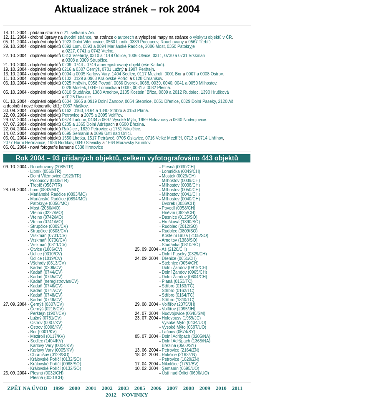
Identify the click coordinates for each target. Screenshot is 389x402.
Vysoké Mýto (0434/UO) (184, 322)
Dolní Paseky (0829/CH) (184, 254)
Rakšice (69, 129)
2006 (156, 388)
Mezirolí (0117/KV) (47, 336)
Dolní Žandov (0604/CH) (184, 277)
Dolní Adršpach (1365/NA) (186, 341)
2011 (237, 388)
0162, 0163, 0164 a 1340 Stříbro (92, 110)
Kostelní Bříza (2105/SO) (185, 235)
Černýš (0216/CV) (47, 309)
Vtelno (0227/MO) (46, 212)
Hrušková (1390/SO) (181, 222)
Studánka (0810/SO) (181, 244)
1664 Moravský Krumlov (128, 142)
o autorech (124, 37)
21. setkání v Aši (79, 32)
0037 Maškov (75, 106)
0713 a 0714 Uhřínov (203, 138)
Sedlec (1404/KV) (46, 341)
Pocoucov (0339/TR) (49, 180)
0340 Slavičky (88, 142)
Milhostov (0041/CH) (181, 194)
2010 (221, 388)
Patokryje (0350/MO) (49, 203)
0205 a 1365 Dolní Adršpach (88, 124)
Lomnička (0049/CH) (181, 171)
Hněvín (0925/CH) (179, 212)
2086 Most (155, 46)
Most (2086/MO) (45, 208)
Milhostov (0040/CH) (181, 199)
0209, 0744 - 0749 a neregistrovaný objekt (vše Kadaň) (113, 64)
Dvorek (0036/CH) (179, 203)
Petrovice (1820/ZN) (180, 359)
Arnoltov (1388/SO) (179, 240)
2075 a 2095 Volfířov (103, 115)
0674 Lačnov (73, 119)
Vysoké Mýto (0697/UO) (184, 327)
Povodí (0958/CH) (178, 208)
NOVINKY (135, 395)
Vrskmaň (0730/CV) (48, 240)
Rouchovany (172, 42)
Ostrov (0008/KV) (46, 327)
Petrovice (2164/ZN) (180, 350)
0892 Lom (71, 46)
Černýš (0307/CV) (47, 304)
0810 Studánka (76, 92)
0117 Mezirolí (149, 74)
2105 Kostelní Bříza (138, 92)
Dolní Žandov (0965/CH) (184, 272)
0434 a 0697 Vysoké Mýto (112, 119)
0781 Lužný (113, 69)
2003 (123, 388)
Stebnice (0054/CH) (180, 263)
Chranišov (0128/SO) (50, 354)
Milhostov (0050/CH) (181, 189)
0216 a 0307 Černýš (81, 69)
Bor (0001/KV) (43, 332)
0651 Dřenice (166, 101)
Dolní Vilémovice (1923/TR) (55, 176)
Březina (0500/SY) (179, 345)
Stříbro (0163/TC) (178, 286)
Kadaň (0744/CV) (46, 272)
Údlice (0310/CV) (46, 254)
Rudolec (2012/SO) (180, 226)
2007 (172, 388)
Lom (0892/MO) (45, 189)
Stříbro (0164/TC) (178, 295)
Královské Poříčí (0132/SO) (55, 359)
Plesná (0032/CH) (46, 373)
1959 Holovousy (154, 119)
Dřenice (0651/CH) (179, 258)
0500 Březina (131, 124)
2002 (107, 388)
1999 (58, 388)
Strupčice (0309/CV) (49, 226)
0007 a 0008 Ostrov (204, 74)
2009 (205, 388)
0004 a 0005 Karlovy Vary (86, 74)
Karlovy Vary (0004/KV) (52, 345)
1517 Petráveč (100, 138)
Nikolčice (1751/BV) (180, 364)
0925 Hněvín (74, 83)
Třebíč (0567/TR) (46, 185)
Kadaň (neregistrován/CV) (54, 281)
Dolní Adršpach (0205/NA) (186, 336)
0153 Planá (137, 110)
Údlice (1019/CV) (46, 258)
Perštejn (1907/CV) (48, 313)
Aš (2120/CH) (174, 249)
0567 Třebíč (199, 42)
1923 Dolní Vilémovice (83, 42)
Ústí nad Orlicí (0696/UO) (185, 373)
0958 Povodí (99, 83)
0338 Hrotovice (89, 147)
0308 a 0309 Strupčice (86, 60)
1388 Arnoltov (105, 92)
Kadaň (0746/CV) (46, 286)
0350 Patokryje (181, 46)
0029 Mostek (74, 87)
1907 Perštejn (141, 69)
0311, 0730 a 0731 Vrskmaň (179, 55)
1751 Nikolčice (126, 129)
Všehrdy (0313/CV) (48, 263)
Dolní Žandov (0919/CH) (184, 267)
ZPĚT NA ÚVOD (27, 388)
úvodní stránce (77, 37)
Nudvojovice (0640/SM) (183, 313)
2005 (139, 388)
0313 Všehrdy (75, 55)
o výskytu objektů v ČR (210, 37)
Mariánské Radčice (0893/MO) (58, 194)
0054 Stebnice (138, 101)
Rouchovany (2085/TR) (51, 167)
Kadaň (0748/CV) (46, 295)
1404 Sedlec (123, 74)
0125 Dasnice (78, 97)
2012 (111, 395)
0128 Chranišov (147, 78)
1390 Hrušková (215, 92)
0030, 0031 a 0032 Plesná (145, 87)
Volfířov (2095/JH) (178, 309)
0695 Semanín (75, 133)
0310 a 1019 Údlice (108, 55)
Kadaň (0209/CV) (46, 267)
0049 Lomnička (102, 87)
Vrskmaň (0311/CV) (48, 244)
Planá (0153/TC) (177, 281)
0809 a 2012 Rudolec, (180, 92)
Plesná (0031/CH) (46, 377)
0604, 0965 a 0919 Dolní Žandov (92, 101)
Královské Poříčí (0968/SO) (55, 364)
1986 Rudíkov (60, 142)
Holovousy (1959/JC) (181, 318)
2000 (74, 388)
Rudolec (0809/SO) (180, 231)
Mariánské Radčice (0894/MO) (58, 199)
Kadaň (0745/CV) (46, 277)
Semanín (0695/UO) (181, 368)
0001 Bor (173, 74)
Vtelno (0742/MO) (46, 217)
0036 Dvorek (126, 83)
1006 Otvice (139, 55)
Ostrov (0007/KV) (46, 322)
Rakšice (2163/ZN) (179, 354)
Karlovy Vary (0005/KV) (52, 350)
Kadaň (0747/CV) (46, 290)
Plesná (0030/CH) (178, 167)
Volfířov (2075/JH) (178, 304)
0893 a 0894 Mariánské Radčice (113, 46)
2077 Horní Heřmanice (24, 142)
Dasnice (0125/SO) (179, 217)
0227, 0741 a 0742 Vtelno (90, 51)
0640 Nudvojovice (189, 119)
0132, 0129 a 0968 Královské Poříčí (95, 78)
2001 (91, 388)
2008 (188, 388)
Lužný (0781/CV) (46, 318)
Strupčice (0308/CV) (49, 231)
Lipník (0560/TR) (45, 171)
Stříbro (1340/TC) (178, 299)
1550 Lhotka (73, 138)
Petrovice (71, 115)
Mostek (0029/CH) (179, 176)
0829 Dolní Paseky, (199, 101)
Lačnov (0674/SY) (178, 332)
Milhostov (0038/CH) (181, 185)
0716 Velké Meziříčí (163, 138)
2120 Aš (225, 101)
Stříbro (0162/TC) (178, 290)
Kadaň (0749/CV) (46, 299)
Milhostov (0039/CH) (181, 180)
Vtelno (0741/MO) (46, 222)
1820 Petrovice (95, 129)
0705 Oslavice (129, 138)
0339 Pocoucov (144, 42)
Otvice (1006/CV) (46, 249)
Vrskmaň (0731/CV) (48, 235)
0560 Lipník (117, 42)
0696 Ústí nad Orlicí (112, 133)
